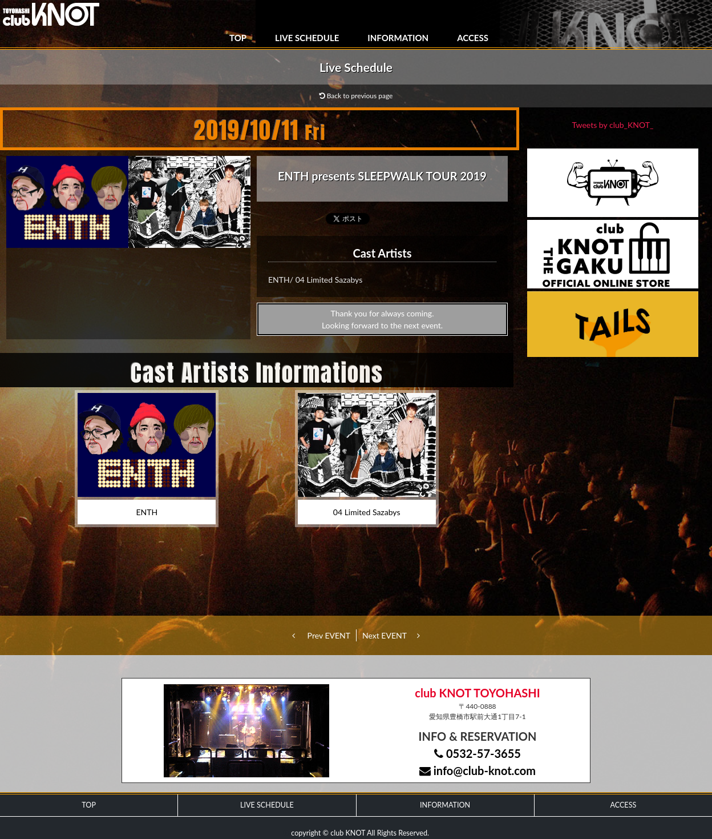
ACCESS (472, 38)
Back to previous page (356, 95)
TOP (237, 38)
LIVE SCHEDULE (307, 38)
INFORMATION (397, 38)
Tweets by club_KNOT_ (613, 125)
